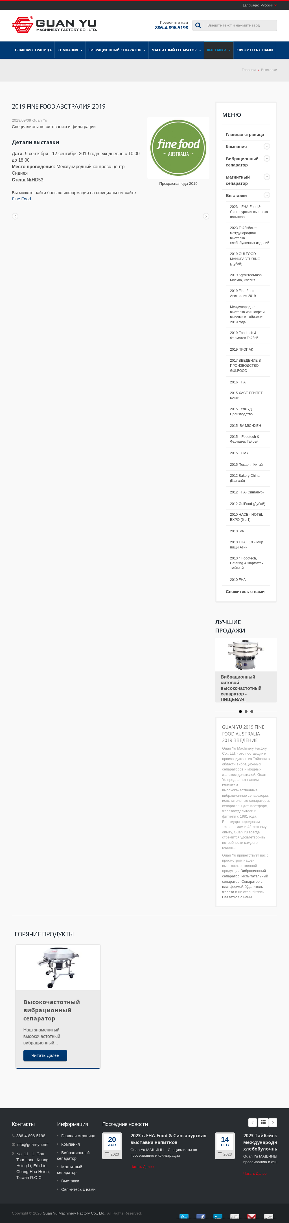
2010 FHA (238, 580)
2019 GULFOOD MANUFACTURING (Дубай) (245, 259)
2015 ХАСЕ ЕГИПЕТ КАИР (246, 395)
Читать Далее (142, 1167)
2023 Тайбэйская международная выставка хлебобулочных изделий (249, 235)
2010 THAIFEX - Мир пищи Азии (246, 544)
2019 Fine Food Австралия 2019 (243, 293)
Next (273, 1122)
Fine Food (21, 198)
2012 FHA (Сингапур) (247, 492)
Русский (266, 5)
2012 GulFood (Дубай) (247, 504)
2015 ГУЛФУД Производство (241, 411)
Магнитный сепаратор (176, 50)
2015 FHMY (239, 453)
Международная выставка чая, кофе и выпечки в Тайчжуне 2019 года (247, 314)
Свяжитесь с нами (255, 49)
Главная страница (33, 49)
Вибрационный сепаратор (117, 50)
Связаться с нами (237, 897)
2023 (112, 1154)
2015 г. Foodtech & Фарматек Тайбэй (244, 439)
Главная (248, 70)
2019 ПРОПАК (241, 350)
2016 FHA (238, 382)
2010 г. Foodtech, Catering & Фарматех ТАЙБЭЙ (246, 563)
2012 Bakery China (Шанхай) (245, 478)
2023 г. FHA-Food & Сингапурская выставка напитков (249, 212)
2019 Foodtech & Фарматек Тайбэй (244, 335)
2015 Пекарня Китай (246, 465)
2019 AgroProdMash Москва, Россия (246, 277)
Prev (252, 1122)
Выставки (218, 50)
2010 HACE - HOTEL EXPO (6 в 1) (246, 517)
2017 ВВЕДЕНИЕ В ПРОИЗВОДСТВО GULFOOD (245, 366)
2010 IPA (237, 531)
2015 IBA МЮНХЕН (245, 426)
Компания (70, 50)
